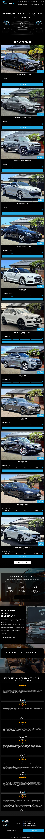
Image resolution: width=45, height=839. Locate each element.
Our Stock (20, 4)
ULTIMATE (24, 837)
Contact (42, 4)
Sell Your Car (25, 4)
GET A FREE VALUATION (22, 597)
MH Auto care (36, 4)
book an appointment (9, 637)
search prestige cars (11, 830)
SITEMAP (32, 837)
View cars (39, 29)
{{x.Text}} (17, 24)
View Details (22, 84)
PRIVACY (28, 837)
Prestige (23, 1)
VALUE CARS (33, 1)
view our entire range (22, 562)
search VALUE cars (33, 830)
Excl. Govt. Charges (10, 78)
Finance (31, 4)
